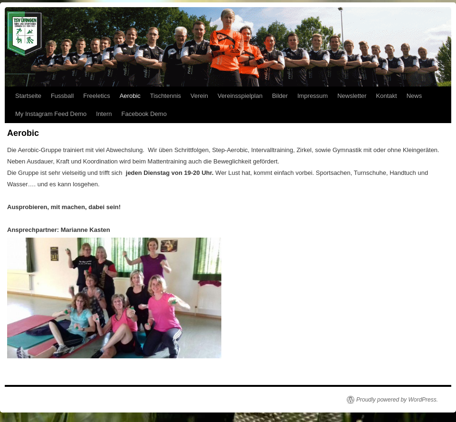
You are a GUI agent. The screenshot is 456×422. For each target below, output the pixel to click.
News (414, 95)
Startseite (28, 95)
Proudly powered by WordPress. (397, 399)
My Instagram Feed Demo (50, 113)
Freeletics (96, 95)
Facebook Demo (144, 113)
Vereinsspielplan (240, 95)
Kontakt (386, 95)
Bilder (280, 95)
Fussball (62, 95)
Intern (104, 113)
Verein (199, 95)
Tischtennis (165, 95)
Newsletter (351, 95)
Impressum (312, 95)
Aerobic (130, 95)
